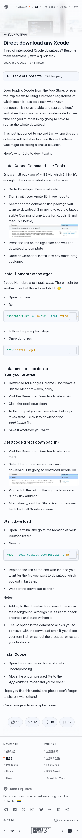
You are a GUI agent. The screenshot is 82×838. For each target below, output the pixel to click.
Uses (63, 7)
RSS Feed (53, 771)
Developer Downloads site (38, 189)
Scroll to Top (55, 778)
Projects (49, 7)
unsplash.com (45, 705)
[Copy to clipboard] (72, 316)
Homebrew (22, 282)
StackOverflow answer (59, 503)
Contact (52, 751)
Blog (35, 7)
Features (52, 764)
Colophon (53, 758)
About (22, 7)
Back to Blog (15, 34)
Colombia (12, 801)
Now (75, 7)
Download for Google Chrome (31, 383)
